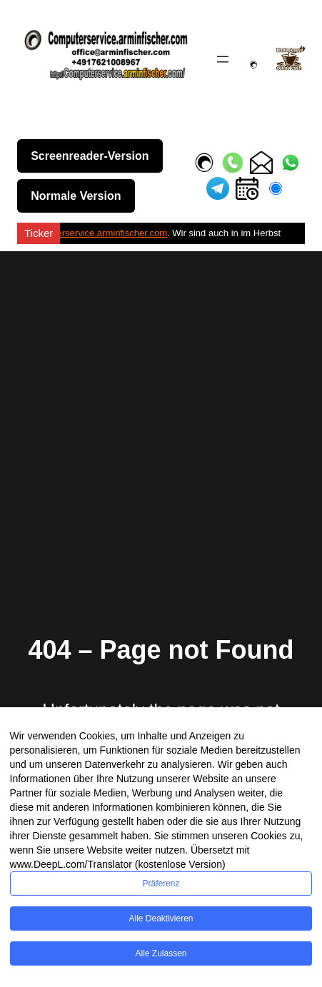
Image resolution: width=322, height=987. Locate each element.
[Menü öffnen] (222, 59)
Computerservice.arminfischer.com (95, 233)
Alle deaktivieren (161, 918)
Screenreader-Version (90, 156)
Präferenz (160, 884)
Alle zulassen (160, 953)
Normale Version (76, 196)
